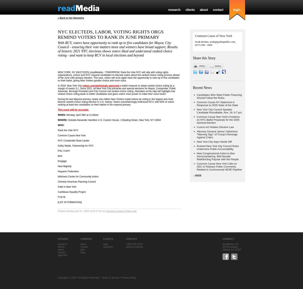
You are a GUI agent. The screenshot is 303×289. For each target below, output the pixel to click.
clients (190, 9)
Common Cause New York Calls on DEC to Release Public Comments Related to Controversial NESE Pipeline (219, 166)
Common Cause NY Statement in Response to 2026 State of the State (217, 104)
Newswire (108, 247)
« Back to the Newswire (71, 18)
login (236, 9)
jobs (82, 249)
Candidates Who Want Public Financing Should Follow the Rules (219, 96)
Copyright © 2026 (67, 277)
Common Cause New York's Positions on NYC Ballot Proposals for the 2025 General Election (218, 119)
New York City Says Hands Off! (214, 141)
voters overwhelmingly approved (100, 85)
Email (216, 66)
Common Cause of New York (121, 211)
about (204, 9)
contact (218, 9)
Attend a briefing (134, 247)
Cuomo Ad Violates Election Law (215, 127)
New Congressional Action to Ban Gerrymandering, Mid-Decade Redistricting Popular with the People (218, 156)
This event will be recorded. (73, 109)
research (174, 9)
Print (200, 66)
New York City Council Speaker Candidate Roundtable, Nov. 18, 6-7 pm (219, 111)
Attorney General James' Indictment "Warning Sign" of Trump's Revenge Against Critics (217, 134)
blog (82, 252)
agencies (62, 255)
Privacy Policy (129, 277)
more (198, 175)
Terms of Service (110, 277)
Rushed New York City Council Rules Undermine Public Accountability (218, 148)
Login (105, 244)
